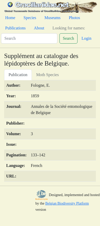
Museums (52, 17)
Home (10, 17)
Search (68, 38)
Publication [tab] (18, 74)
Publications (15, 28)
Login (86, 38)
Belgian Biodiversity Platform (67, 203)
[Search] (29, 38)
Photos (74, 17)
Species (30, 17)
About (39, 28)
